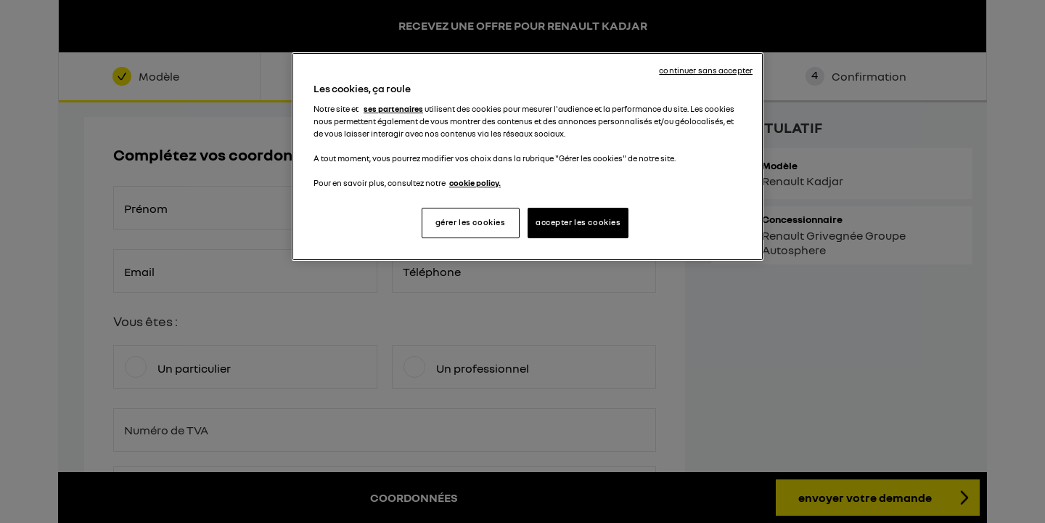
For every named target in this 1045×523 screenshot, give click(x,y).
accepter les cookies (578, 222)
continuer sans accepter (706, 70)
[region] (527, 156)
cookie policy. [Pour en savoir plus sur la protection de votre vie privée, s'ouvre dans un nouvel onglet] (475, 183)
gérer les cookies (470, 222)
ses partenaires (393, 109)
